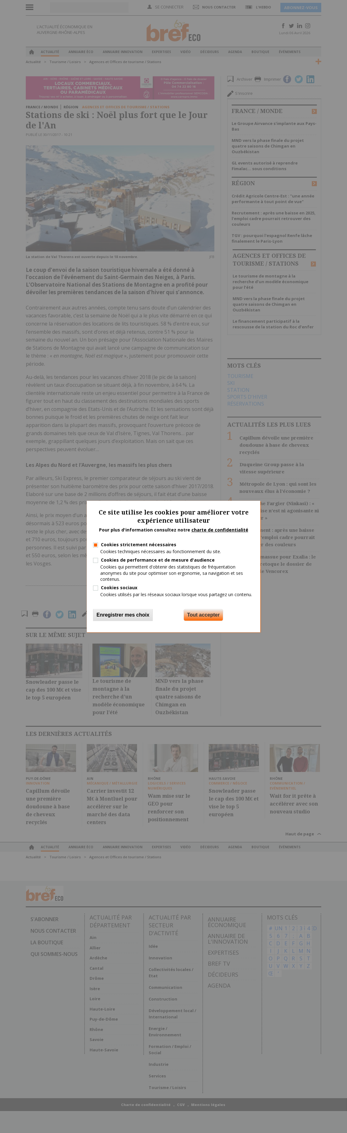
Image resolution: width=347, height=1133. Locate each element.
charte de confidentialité (219, 530)
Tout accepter (203, 615)
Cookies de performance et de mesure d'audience (158, 560)
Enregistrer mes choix (122, 615)
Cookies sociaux (119, 588)
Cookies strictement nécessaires (138, 545)
